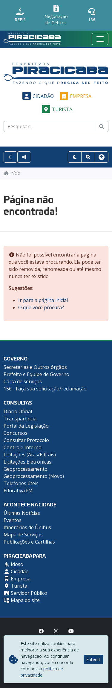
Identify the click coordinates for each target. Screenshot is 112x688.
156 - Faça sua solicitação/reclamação (45, 388)
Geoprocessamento (25, 469)
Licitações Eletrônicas (27, 461)
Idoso (13, 564)
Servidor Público (25, 593)
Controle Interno (23, 447)
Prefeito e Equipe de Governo (36, 374)
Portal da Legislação (26, 426)
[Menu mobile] (100, 39)
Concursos (15, 433)
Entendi (93, 659)
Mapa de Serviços (23, 534)
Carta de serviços (23, 381)
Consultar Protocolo (26, 440)
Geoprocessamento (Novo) (34, 476)
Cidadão (37, 96)
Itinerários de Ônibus (27, 527)
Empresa (74, 96)
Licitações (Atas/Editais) (30, 454)
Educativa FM (18, 490)
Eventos (13, 520)
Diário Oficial (18, 411)
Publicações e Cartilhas (29, 541)
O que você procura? (41, 307)
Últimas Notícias (22, 513)
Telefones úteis (21, 483)
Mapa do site (22, 600)
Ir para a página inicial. (43, 300)
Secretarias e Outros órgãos (35, 367)
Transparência (20, 418)
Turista (56, 109)
